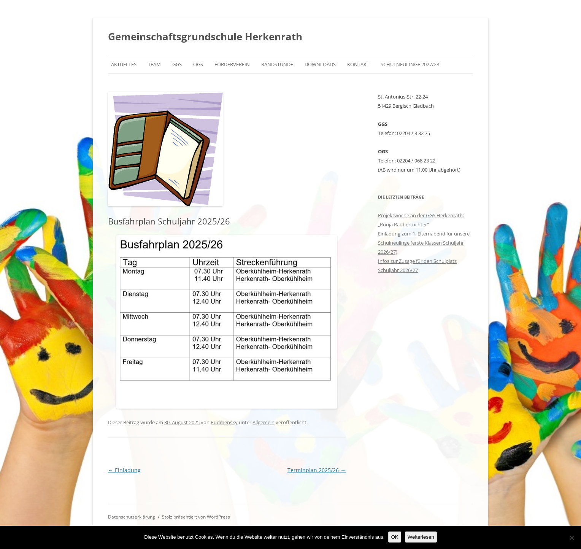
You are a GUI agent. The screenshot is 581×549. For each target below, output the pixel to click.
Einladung (124, 470)
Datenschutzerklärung (131, 517)
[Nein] (571, 537)
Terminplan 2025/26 (316, 470)
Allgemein (263, 422)
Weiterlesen (421, 537)
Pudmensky (224, 422)
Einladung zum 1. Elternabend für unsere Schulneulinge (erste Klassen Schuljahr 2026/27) (424, 242)
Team (154, 64)
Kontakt (358, 64)
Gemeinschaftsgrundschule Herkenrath (205, 36)
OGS (198, 64)
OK (394, 537)
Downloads (320, 64)
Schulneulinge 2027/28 (410, 64)
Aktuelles (124, 64)
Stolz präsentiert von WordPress (196, 517)
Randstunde (277, 64)
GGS (177, 64)
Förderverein (232, 64)
